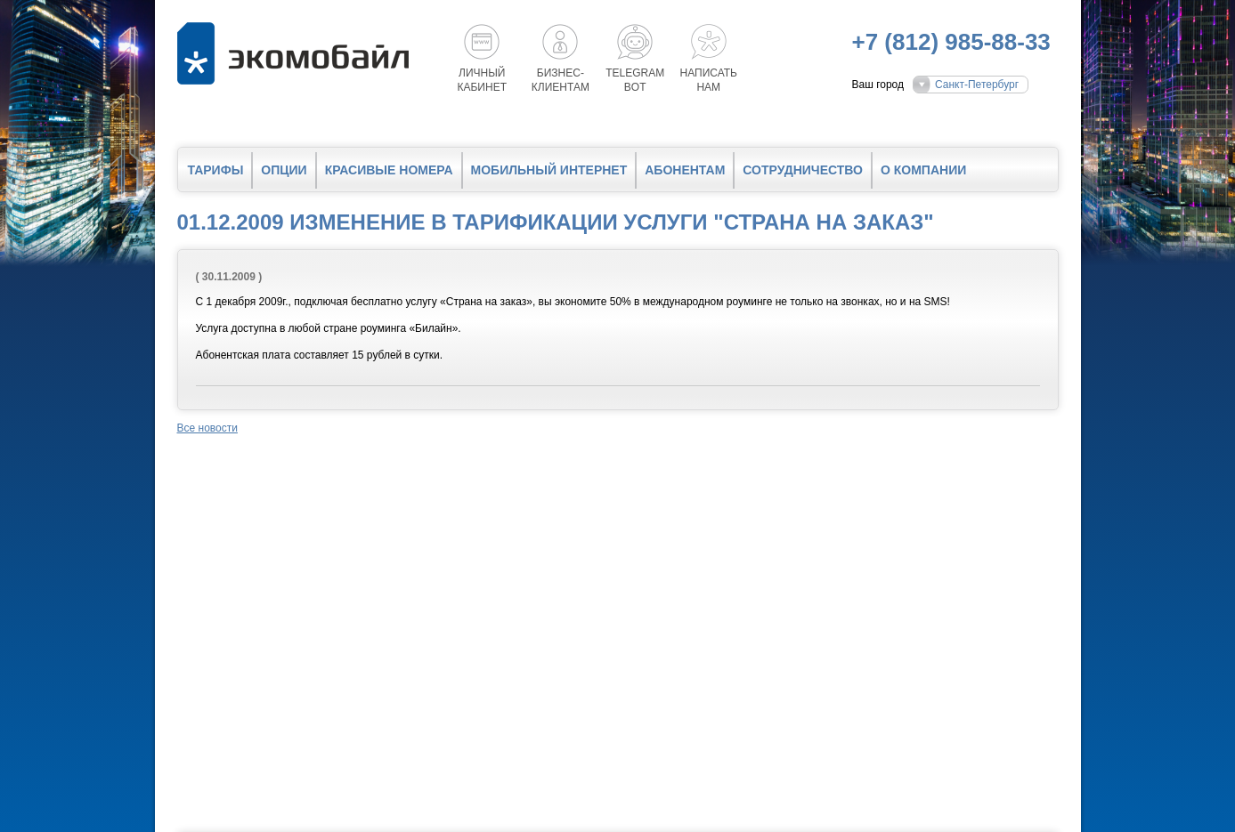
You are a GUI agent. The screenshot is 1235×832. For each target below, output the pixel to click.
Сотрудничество (803, 170)
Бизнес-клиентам (560, 80)
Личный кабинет (483, 80)
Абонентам (685, 170)
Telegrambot (634, 80)
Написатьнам (708, 80)
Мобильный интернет (549, 170)
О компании (923, 170)
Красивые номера (389, 170)
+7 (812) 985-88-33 (951, 41)
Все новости (207, 428)
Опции (283, 170)
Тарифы (216, 170)
